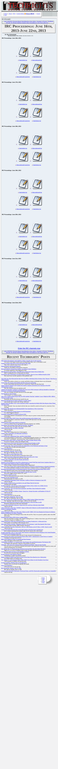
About (10, 13)
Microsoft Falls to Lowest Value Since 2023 (11, 454)
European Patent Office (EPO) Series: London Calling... (14, 517)
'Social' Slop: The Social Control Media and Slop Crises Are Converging (18, 383)
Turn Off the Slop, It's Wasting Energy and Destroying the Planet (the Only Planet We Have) (23, 549)
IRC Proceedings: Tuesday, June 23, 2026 (11, 568)
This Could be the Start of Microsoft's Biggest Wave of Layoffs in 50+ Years (19, 457)
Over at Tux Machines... (7, 449)
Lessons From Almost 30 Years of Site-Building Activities (15, 552)
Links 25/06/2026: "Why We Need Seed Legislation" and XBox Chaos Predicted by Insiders (23, 489)
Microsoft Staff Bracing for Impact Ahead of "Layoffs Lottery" (16, 401)
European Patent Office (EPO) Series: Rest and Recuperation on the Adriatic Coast (21, 418)
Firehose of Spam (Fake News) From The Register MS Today (16, 363)
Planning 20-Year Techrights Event (9, 477)
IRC (14, 13)
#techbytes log (37, 77)
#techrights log (23, 60)
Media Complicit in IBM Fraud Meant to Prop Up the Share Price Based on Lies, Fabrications (23, 557)
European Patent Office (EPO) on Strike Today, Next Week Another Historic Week (21, 440)
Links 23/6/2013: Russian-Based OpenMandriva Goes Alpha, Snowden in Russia (25, 21)
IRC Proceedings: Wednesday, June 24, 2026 (12, 497)
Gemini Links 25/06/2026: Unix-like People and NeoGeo (15, 460)
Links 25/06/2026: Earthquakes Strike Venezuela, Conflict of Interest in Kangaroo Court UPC (23, 480)
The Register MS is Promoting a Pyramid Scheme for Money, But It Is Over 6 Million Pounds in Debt (25, 374)
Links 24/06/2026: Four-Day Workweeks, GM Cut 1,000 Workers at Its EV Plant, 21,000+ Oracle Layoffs (26, 527)
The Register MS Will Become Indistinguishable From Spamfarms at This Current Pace (22, 409)
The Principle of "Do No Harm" (9, 394)
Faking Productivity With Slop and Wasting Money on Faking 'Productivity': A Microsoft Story (24, 521)
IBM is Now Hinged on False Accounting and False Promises (16, 539)
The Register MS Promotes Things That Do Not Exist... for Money (17, 425)
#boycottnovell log (37, 60)
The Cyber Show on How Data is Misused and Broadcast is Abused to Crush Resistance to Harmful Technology (28, 466)
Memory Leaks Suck (6, 431)
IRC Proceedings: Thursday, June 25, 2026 (11, 451)
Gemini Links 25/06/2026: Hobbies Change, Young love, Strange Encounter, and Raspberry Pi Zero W (25, 491)
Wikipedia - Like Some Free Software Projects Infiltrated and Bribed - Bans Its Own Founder (23, 545)
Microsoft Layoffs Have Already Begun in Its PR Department (16, 412)
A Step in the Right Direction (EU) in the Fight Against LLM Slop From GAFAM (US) (22, 530)
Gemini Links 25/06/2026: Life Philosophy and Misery (14, 433)
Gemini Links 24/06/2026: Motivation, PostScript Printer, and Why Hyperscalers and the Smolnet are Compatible (28, 571)
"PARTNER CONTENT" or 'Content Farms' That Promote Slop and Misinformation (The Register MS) (26, 542)
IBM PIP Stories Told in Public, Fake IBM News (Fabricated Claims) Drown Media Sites (22, 372)
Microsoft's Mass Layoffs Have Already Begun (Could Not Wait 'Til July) (19, 472)
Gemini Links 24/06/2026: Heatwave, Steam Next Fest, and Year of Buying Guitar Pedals (22, 505)
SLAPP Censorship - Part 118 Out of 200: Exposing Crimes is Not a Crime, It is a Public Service (24, 486)
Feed (5, 15)
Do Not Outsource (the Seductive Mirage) (11, 554)
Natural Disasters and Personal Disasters (11, 366)
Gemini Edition (20, 13)
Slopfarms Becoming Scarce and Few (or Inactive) (13, 422)
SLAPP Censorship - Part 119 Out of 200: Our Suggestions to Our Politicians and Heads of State (24, 446)
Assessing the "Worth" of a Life (8, 475)
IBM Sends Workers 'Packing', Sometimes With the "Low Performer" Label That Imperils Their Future (25, 524)
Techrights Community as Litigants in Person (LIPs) (13, 414)
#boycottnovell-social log (23, 77)
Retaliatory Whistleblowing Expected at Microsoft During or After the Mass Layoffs (21, 502)
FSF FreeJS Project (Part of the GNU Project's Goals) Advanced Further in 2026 (20, 443)
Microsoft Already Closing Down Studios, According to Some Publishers (18, 369)
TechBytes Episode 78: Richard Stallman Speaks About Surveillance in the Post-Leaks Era (29, 22)
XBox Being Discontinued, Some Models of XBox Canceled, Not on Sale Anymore (21, 361)
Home (5, 13)
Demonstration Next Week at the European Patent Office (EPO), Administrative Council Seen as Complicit (26, 537)
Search (38, 13)
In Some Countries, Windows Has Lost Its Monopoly (14, 563)
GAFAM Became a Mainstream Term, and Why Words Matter (16, 436)
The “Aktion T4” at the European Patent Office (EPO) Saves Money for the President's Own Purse (24, 560)
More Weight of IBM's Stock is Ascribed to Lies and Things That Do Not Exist (20, 483)
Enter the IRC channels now (29, 349)
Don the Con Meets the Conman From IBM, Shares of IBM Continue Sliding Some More (22, 500)
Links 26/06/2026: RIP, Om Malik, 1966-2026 (12, 428)
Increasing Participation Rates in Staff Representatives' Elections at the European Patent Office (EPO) (25, 469)
